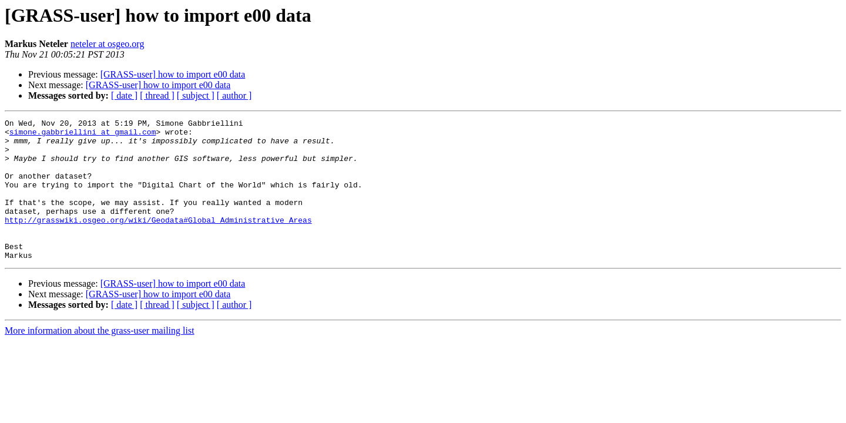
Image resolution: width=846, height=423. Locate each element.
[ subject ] (195, 95)
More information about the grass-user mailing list (99, 359)
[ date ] (124, 95)
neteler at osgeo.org (107, 44)
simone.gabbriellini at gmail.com (82, 135)
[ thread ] (157, 95)
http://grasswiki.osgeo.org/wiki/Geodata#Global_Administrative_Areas (158, 241)
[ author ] (234, 95)
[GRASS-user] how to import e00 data (173, 74)
